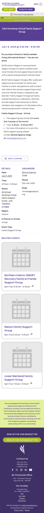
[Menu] (38, 4)
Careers (22, 498)
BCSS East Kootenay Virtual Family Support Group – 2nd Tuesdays (9, 198)
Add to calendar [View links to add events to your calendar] (15, 158)
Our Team (22, 496)
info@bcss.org (22, 466)
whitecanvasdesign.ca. (30, 505)
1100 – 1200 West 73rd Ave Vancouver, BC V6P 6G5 (22, 479)
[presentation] (21, 257)
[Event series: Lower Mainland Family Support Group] (31, 383)
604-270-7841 (22, 462)
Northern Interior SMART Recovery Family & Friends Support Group (20, 278)
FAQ (22, 494)
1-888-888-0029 (22, 464)
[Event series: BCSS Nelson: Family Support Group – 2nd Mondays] (31, 334)
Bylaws (27, 510)
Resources (22, 501)
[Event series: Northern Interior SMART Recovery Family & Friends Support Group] (32, 286)
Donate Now (26, 9)
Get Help (9, 9)
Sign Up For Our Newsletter (22, 440)
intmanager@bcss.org (16, 138)
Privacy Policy (18, 510)
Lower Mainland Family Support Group (18, 377)
